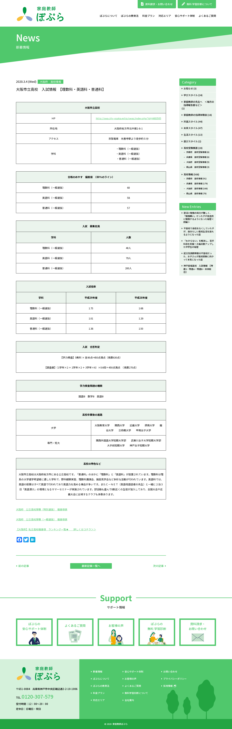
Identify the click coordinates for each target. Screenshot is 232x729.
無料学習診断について (135, 693)
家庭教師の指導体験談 (195, 115)
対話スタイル (191, 121)
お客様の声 (116, 625)
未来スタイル (191, 128)
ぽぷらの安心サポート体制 (34, 626)
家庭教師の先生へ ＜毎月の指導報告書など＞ (199, 103)
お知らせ (188, 88)
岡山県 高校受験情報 (196, 167)
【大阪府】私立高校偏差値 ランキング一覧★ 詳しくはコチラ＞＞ (56, 529)
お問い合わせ (169, 671)
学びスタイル (191, 95)
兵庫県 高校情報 (194, 183)
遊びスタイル (191, 141)
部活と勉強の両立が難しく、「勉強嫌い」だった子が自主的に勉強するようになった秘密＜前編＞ (198, 217)
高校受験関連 (191, 148)
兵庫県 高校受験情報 (196, 157)
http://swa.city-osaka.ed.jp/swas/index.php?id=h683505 (128, 118)
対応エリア (164, 15)
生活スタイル (191, 134)
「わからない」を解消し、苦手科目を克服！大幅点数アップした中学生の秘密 (198, 243)
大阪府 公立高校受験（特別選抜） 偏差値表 (41, 509)
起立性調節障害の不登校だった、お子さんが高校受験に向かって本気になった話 (198, 256)
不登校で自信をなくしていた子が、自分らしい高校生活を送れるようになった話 (198, 231)
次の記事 (158, 566)
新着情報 (96, 671)
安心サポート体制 (185, 15)
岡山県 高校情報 (194, 193)
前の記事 (23, 566)
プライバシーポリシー (174, 678)
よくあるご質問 (207, 15)
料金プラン (148, 15)
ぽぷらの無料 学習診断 (157, 626)
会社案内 (128, 700)
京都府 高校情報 (194, 178)
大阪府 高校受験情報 (196, 162)
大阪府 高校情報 (194, 188)
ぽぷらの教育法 (129, 15)
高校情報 (188, 174)
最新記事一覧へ (91, 566)
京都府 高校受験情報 (196, 152)
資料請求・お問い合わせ (157, 4)
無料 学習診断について (197, 4)
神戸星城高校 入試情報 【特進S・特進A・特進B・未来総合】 (198, 268)
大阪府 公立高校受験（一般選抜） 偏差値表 (41, 519)
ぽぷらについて (108, 15)
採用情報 (168, 685)
